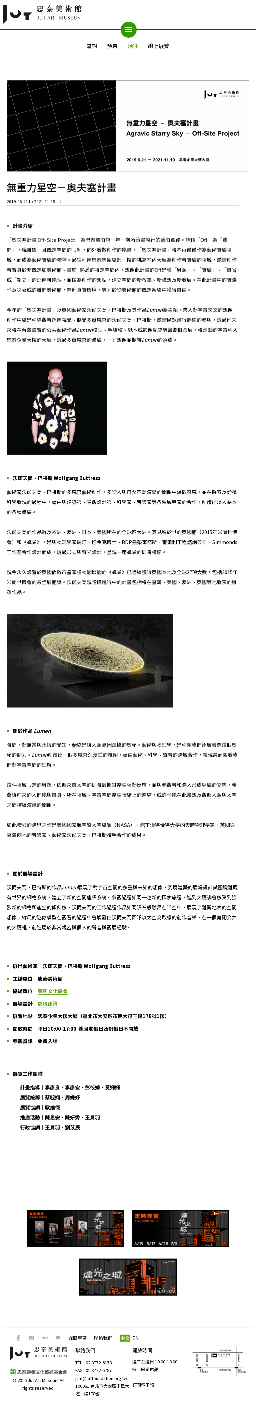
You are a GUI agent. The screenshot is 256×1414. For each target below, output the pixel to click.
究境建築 (48, 1003)
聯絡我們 (103, 1338)
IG (31, 1338)
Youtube (58, 1338)
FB (18, 1338)
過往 (133, 46)
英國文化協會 (53, 990)
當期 (92, 46)
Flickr (45, 1338)
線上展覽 (158, 46)
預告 (112, 46)
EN (135, 1338)
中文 (125, 1338)
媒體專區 (77, 1338)
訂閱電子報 (143, 1385)
